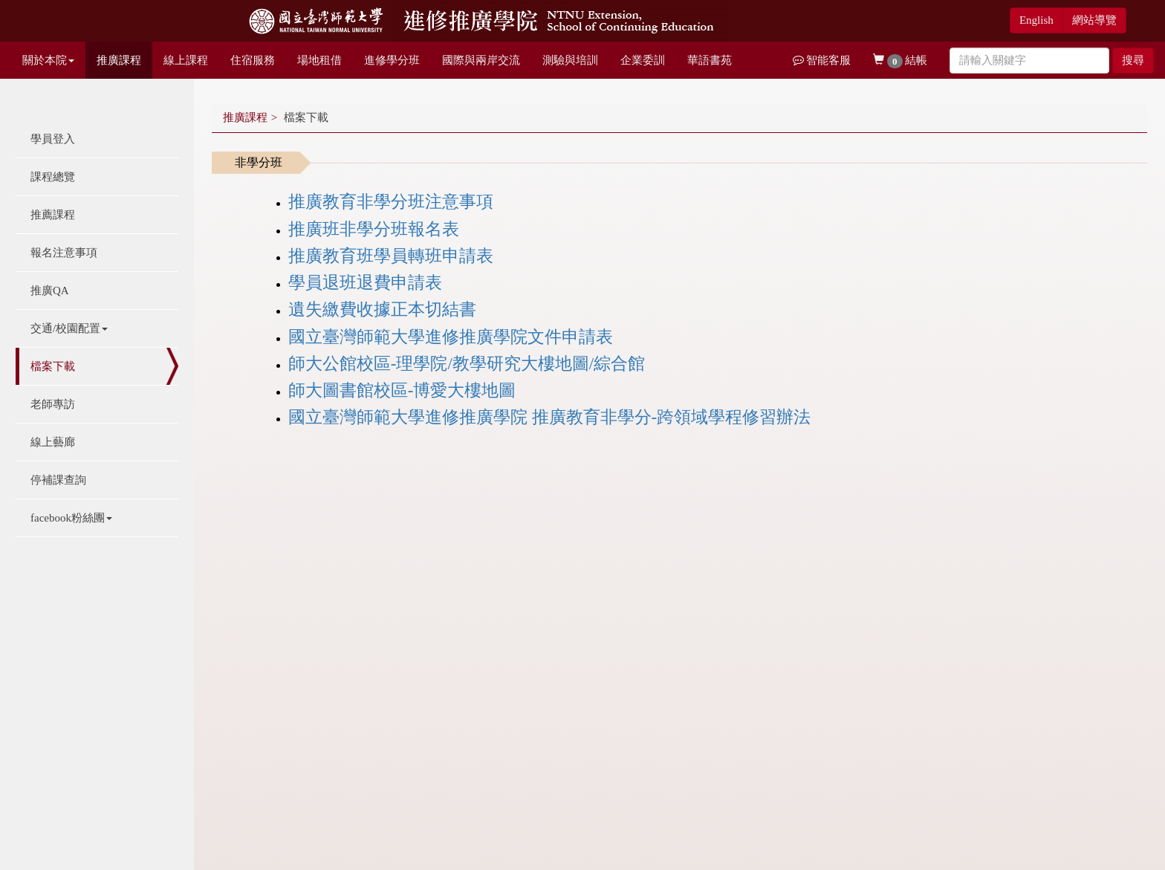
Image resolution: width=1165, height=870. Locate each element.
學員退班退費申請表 (365, 282)
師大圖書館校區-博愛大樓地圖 (402, 390)
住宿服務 (252, 60)
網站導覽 (1094, 20)
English (1036, 20)
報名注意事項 (63, 253)
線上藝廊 (52, 442)
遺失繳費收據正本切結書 (382, 309)
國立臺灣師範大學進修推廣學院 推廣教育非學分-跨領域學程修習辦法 (549, 417)
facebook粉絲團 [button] (71, 518)
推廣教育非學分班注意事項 (390, 201)
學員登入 (52, 139)
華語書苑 (709, 60)
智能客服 (822, 60)
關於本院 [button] (48, 60)
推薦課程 (52, 215)
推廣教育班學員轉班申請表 (390, 256)
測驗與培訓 (570, 60)
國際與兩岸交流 (481, 60)
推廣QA (49, 290)
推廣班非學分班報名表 (373, 229)
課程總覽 (52, 177)
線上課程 (185, 60)
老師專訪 (52, 404)
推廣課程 (119, 60)
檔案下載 (52, 366)
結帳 (900, 61)
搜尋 (1133, 60)
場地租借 (319, 60)
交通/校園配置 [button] (69, 328)
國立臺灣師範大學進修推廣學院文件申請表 (450, 337)
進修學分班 (392, 60)
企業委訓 (642, 60)
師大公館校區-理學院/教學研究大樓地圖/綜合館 (466, 363)
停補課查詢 (58, 480)
